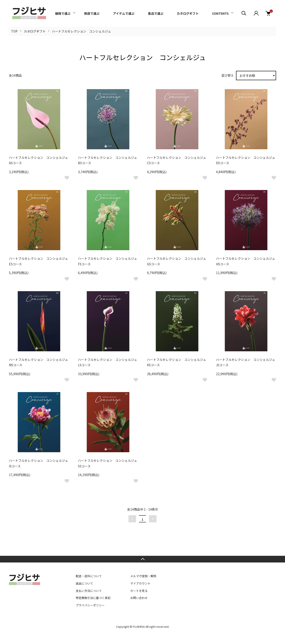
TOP (14, 31)
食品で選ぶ (155, 13)
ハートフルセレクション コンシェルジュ (81, 31)
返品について (84, 583)
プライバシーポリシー (90, 605)
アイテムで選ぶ (123, 13)
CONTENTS (220, 13)
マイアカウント (140, 583)
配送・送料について (89, 576)
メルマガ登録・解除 (143, 576)
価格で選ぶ (63, 13)
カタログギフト (188, 13)
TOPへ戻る (142, 559)
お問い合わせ (139, 598)
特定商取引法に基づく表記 (93, 598)
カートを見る (139, 591)
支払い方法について (89, 591)
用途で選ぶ (92, 13)
